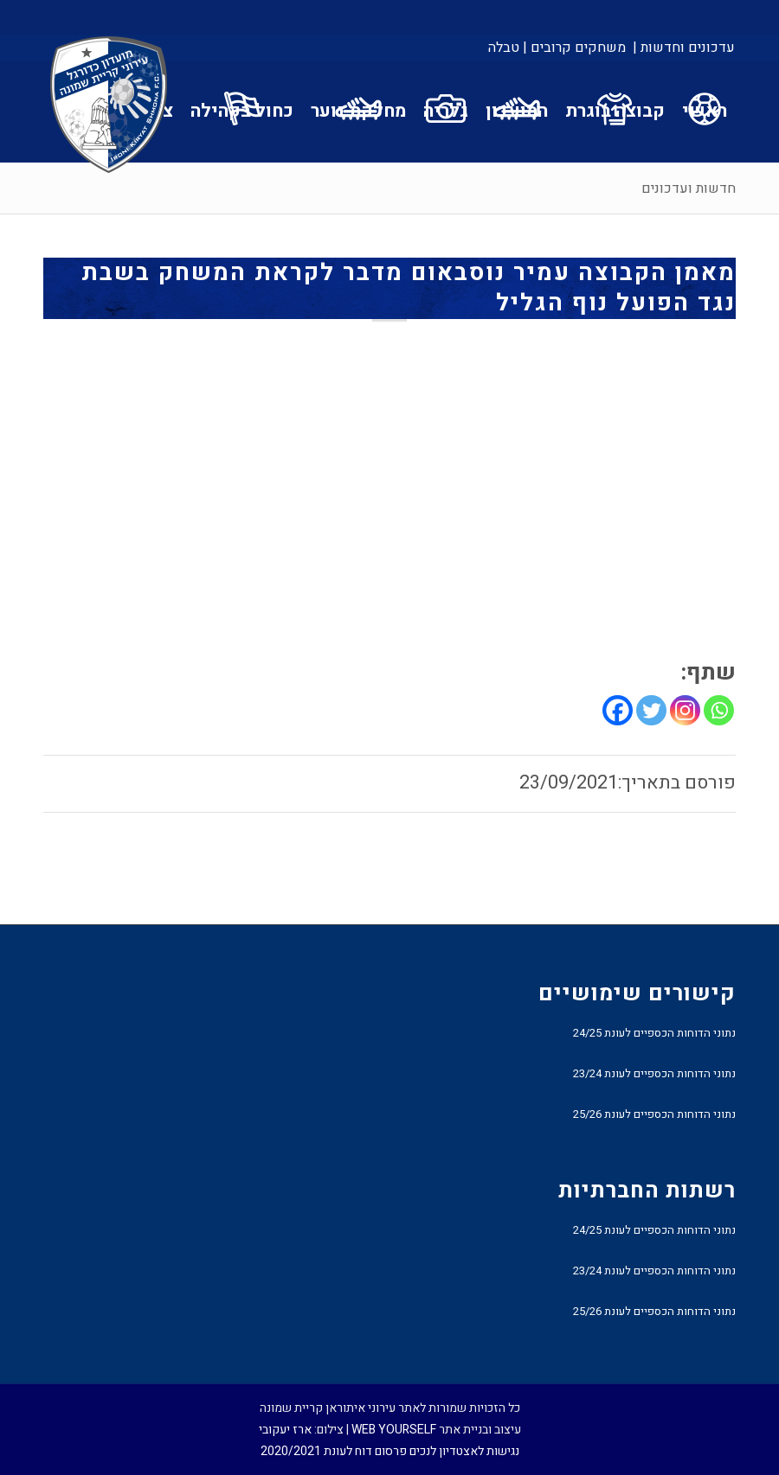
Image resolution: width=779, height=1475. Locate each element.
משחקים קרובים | (574, 47)
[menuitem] (682, 47)
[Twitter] (651, 710)
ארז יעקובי (285, 1430)
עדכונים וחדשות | (684, 47)
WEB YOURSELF (393, 1430)
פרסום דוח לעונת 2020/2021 (334, 1451)
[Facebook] (617, 710)
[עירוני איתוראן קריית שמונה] (109, 105)
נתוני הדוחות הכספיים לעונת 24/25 (654, 1033)
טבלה (503, 47)
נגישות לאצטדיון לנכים (464, 1451)
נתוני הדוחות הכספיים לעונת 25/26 (654, 1114)
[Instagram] (685, 710)
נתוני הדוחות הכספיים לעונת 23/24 (654, 1073)
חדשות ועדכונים (688, 188)
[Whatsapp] (719, 710)
